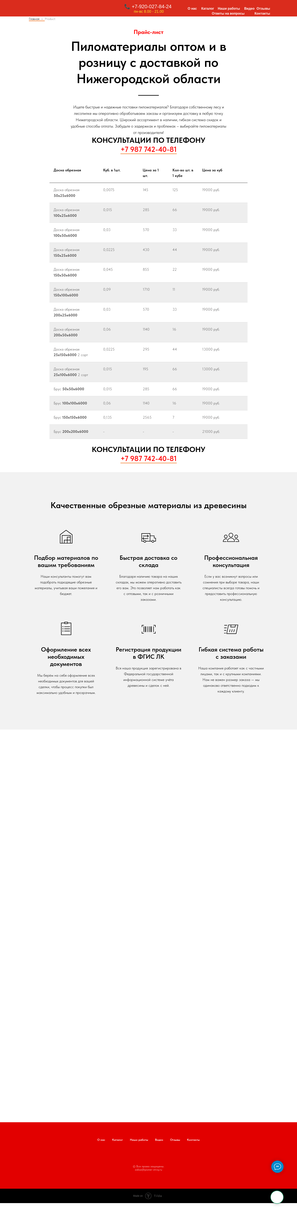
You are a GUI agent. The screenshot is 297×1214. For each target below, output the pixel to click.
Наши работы (229, 8)
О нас (192, 8)
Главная (34, 19)
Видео (249, 8)
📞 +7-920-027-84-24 (147, 6)
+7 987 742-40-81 (148, 149)
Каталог (207, 8)
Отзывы (263, 8)
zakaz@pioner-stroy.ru (148, 1169)
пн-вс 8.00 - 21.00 (149, 11)
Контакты (262, 13)
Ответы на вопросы (228, 13)
